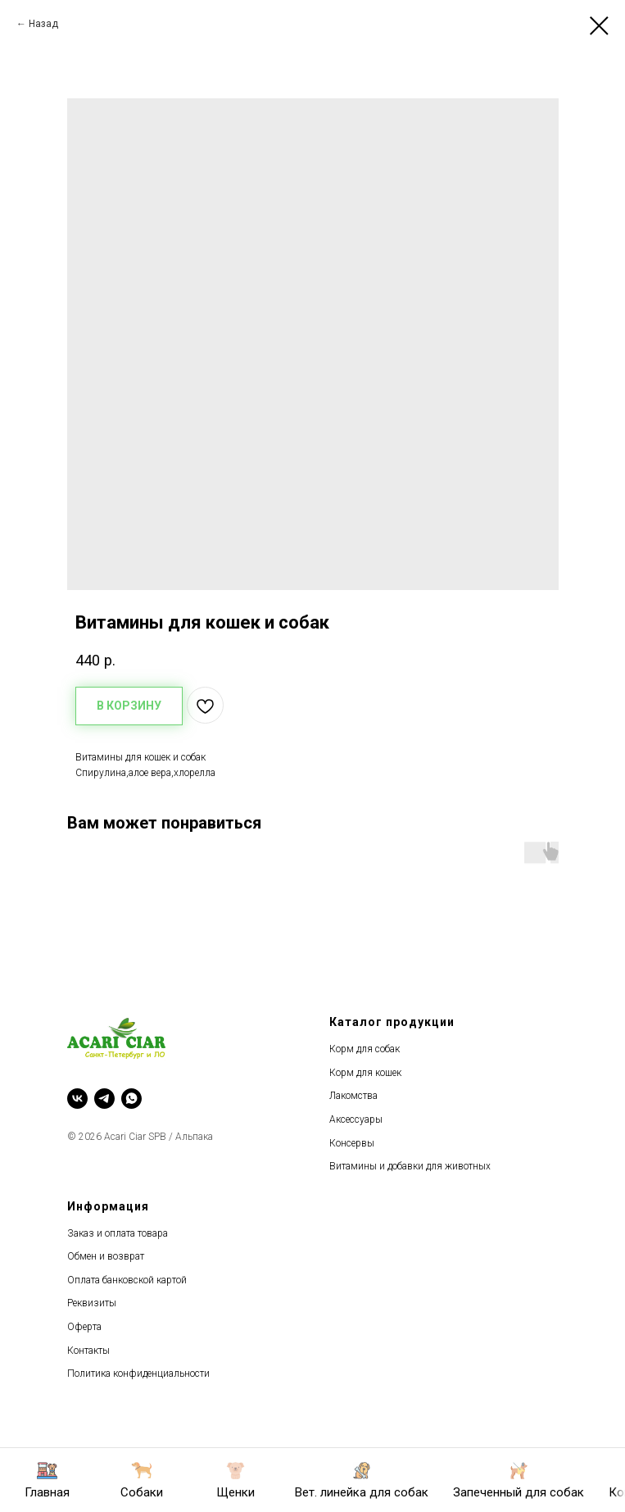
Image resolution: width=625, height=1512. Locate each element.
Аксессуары (356, 1119)
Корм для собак (364, 1049)
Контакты (88, 1350)
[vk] (77, 1098)
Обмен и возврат (105, 1256)
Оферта (84, 1327)
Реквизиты (91, 1303)
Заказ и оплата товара (117, 1233)
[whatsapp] (131, 1098)
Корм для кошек (365, 1072)
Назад (43, 24)
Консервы (351, 1143)
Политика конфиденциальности (138, 1373)
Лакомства (353, 1095)
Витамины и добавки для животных (410, 1166)
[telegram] (104, 1098)
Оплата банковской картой (127, 1280)
